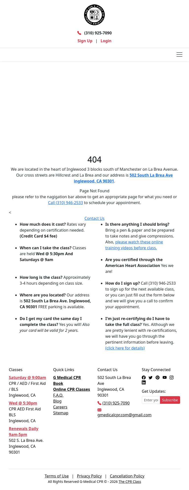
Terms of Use (57, 476)
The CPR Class (130, 481)
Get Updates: (154, 391)
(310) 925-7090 (94, 33)
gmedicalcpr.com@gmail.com (124, 415)
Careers (60, 407)
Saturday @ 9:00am (27, 377)
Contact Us (94, 218)
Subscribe (170, 400)
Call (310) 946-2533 (65, 202)
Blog (57, 401)
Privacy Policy (89, 476)
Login (106, 40)
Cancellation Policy (127, 476)
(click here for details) (125, 348)
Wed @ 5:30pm (23, 403)
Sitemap (60, 413)
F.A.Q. (58, 395)
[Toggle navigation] (179, 54)
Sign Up (85, 40)
